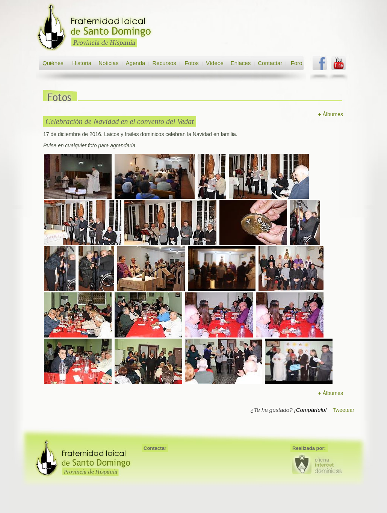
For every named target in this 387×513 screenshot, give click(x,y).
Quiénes (52, 63)
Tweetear (343, 410)
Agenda (135, 63)
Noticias (108, 63)
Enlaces (241, 63)
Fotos (191, 63)
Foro (296, 63)
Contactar (270, 63)
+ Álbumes (330, 114)
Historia (81, 63)
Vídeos (215, 63)
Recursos (164, 63)
